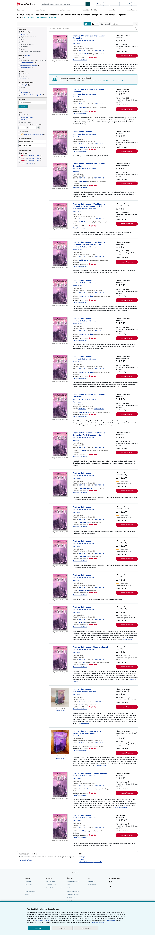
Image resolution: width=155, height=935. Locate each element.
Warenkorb (28, 894)
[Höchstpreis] (32, 127)
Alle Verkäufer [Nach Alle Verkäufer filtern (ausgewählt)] (25, 153)
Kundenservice (92, 884)
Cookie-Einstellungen (42, 920)
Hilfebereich (91, 881)
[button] (136, 29)
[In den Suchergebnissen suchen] (93, 28)
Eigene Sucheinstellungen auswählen (90, 862)
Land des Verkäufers (25, 145)
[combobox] (63, 4)
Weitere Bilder (60, 710)
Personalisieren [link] (86, 928)
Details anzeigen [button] (128, 639)
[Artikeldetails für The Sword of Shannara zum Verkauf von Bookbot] (60, 697)
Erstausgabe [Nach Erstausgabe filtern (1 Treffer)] (24, 85)
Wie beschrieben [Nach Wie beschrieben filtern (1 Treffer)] (25, 67)
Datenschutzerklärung (73, 891)
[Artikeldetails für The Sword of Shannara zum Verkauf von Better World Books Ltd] (60, 291)
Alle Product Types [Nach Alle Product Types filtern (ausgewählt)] (25, 32)
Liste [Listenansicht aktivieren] (87, 24)
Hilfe (134, 4)
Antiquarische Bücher (63, 10)
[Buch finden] (88, 4)
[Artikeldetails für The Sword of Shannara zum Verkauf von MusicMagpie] (60, 143)
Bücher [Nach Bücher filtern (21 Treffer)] (22, 34)
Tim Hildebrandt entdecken (113, 81)
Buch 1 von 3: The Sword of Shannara (84, 40)
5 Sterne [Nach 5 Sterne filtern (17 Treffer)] (27, 163)
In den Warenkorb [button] (127, 56)
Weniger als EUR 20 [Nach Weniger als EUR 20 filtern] (25, 117)
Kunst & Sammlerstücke (89, 10)
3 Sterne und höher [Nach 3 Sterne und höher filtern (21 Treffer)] (31, 158)
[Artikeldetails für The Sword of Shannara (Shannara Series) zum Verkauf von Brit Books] (60, 658)
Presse (68, 884)
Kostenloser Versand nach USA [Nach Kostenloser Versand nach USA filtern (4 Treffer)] (31, 134)
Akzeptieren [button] (39, 928)
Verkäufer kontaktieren (80, 60)
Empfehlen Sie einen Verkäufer (54, 888)
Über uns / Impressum (73, 881)
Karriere (69, 888)
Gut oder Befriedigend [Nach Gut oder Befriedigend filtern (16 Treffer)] (27, 63)
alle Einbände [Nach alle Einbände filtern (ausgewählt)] (23, 74)
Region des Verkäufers (26, 141)
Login (106, 4)
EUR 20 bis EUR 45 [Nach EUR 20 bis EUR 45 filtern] (25, 120)
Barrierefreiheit (71, 901)
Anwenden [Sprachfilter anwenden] (23, 107)
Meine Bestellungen (30, 891)
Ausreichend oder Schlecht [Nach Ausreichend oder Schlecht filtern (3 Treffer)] (28, 65)
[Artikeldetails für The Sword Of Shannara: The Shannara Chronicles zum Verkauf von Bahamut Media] (60, 405)
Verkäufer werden (132, 10)
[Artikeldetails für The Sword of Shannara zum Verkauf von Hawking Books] (60, 586)
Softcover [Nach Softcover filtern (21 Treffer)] (23, 79)
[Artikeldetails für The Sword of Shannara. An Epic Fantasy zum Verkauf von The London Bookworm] (60, 784)
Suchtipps (82, 857)
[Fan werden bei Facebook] (110, 882)
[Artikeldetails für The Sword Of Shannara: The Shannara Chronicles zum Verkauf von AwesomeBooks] (60, 47)
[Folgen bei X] (110, 886)
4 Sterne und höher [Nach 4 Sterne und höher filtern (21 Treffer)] (31, 160)
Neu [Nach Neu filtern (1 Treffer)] (21, 58)
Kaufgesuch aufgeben (25, 860)
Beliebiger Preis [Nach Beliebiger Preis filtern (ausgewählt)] (24, 115)
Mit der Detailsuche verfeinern (47, 17)
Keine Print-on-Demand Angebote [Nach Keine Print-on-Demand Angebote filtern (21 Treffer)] (31, 95)
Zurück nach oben (77, 873)
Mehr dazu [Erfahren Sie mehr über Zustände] (27, 55)
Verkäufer (112, 10)
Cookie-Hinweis (71, 898)
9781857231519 (29, 17)
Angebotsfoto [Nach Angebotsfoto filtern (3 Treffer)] (24, 92)
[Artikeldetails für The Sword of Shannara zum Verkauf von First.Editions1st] (60, 826)
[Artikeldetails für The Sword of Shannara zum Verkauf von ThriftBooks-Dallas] (60, 518)
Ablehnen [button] (62, 928)
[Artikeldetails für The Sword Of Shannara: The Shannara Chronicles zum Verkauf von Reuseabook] (60, 100)
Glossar (81, 859)
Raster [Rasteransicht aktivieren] (95, 24)
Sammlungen (40, 10)
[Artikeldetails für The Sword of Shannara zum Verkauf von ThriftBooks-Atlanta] (60, 484)
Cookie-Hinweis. (111, 920)
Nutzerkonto (114, 4)
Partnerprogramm (51, 884)
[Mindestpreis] (22, 127)
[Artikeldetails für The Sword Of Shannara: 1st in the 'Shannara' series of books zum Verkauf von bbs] (60, 742)
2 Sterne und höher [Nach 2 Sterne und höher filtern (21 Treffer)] (31, 156)
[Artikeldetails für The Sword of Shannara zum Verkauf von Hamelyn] (60, 618)
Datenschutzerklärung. (98, 922)
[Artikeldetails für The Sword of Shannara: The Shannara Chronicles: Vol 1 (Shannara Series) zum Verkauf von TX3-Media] (60, 444)
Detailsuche (20, 10)
